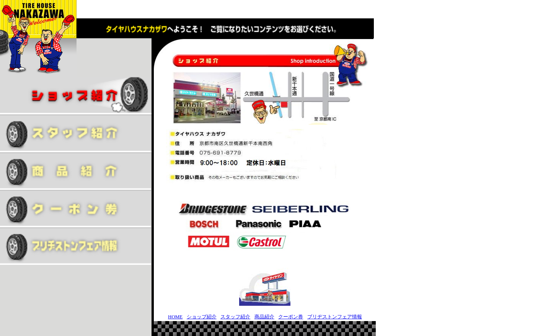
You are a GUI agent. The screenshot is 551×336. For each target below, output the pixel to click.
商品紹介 (264, 317)
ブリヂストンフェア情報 (334, 317)
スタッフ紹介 (235, 317)
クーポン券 (290, 317)
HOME (175, 317)
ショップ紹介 (202, 317)
